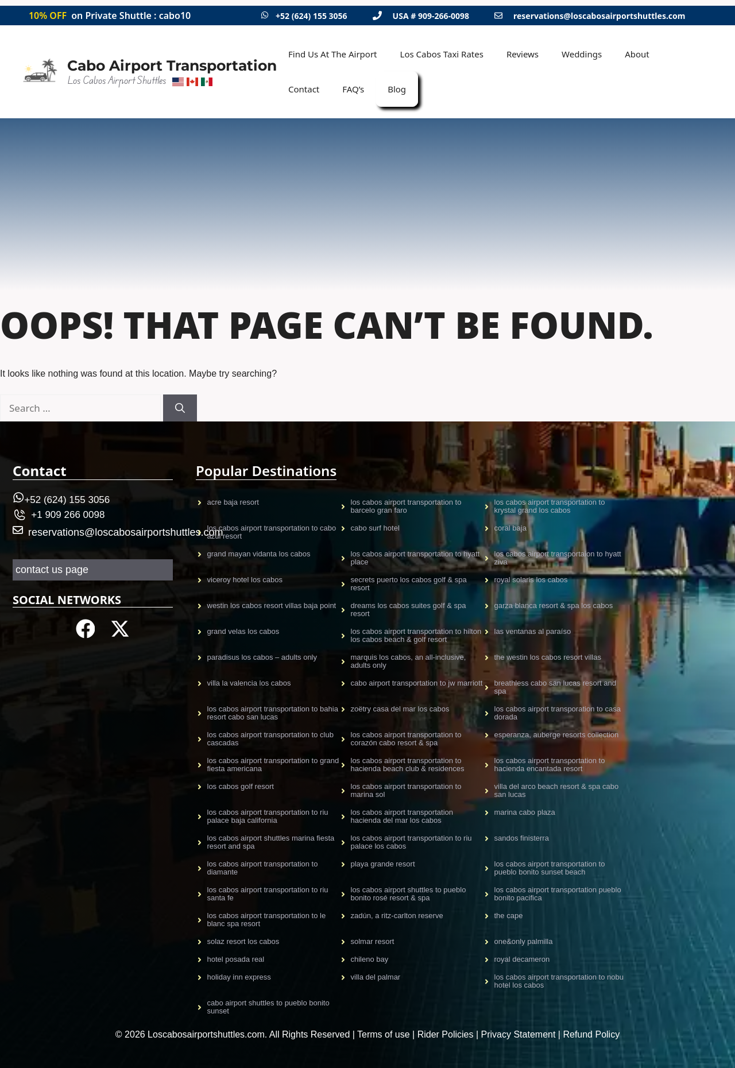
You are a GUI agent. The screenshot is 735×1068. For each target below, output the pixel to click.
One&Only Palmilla (523, 941)
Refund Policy (591, 1034)
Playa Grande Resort (383, 864)
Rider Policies (445, 1034)
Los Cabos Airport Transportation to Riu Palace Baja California (267, 816)
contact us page (52, 569)
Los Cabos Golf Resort (240, 786)
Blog (397, 89)
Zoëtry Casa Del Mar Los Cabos (400, 709)
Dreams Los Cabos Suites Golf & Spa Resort (408, 609)
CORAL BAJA (510, 528)
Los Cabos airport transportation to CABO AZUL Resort (271, 532)
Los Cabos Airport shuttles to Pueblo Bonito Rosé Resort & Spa (408, 893)
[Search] (180, 408)
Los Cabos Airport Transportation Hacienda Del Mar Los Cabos (402, 816)
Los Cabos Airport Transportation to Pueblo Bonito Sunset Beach (549, 868)
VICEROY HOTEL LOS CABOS (245, 579)
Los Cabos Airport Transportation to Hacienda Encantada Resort (549, 764)
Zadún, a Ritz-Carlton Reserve (397, 915)
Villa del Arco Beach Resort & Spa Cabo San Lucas (556, 790)
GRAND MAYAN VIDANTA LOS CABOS (259, 554)
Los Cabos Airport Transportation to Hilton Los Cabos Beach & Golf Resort (416, 635)
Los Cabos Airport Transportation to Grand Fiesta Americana (273, 764)
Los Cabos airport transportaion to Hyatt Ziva (557, 558)
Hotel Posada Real (236, 959)
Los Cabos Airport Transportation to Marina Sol (406, 790)
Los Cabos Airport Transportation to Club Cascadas (270, 738)
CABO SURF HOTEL (375, 528)
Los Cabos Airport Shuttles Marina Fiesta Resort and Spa (271, 842)
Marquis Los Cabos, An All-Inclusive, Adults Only (408, 661)
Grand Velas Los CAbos (243, 631)
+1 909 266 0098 (68, 514)
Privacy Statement (518, 1034)
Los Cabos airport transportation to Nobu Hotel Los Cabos (559, 981)
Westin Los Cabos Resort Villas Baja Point (271, 605)
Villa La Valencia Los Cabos (249, 683)
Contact (303, 89)
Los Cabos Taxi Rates (441, 54)
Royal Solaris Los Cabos (531, 579)
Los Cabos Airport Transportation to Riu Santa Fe (267, 893)
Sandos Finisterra (521, 838)
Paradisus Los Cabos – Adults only (262, 657)
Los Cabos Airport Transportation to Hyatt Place (415, 558)
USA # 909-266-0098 (431, 15)
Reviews (522, 54)
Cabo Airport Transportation (172, 65)
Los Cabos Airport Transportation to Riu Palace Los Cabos (411, 842)
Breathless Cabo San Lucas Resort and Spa (555, 687)
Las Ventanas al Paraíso (532, 631)
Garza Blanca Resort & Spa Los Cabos (553, 605)
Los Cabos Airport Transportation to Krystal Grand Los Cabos (549, 506)
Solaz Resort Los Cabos (243, 941)
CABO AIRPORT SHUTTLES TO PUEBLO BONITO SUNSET (268, 1007)
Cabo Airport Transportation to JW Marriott (417, 683)
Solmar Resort (372, 941)
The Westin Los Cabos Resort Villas (547, 657)
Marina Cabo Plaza (524, 812)
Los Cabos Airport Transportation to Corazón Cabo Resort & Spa (406, 738)
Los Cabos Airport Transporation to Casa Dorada (557, 713)
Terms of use (383, 1034)
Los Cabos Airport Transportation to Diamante (262, 868)
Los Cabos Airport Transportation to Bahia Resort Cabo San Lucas (272, 713)
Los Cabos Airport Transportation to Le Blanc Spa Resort (266, 919)
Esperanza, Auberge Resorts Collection (556, 734)
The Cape (508, 915)
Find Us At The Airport (332, 54)
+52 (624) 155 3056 (311, 15)
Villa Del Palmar (376, 977)
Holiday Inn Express (239, 977)
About (637, 54)
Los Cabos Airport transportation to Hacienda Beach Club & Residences (408, 764)
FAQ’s (353, 89)
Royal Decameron (522, 959)
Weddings (582, 54)
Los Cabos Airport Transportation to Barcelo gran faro (406, 506)
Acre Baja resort (233, 502)
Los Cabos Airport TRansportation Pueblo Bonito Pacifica (557, 893)
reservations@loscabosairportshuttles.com (599, 15)
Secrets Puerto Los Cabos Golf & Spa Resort (409, 583)
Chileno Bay (370, 959)
